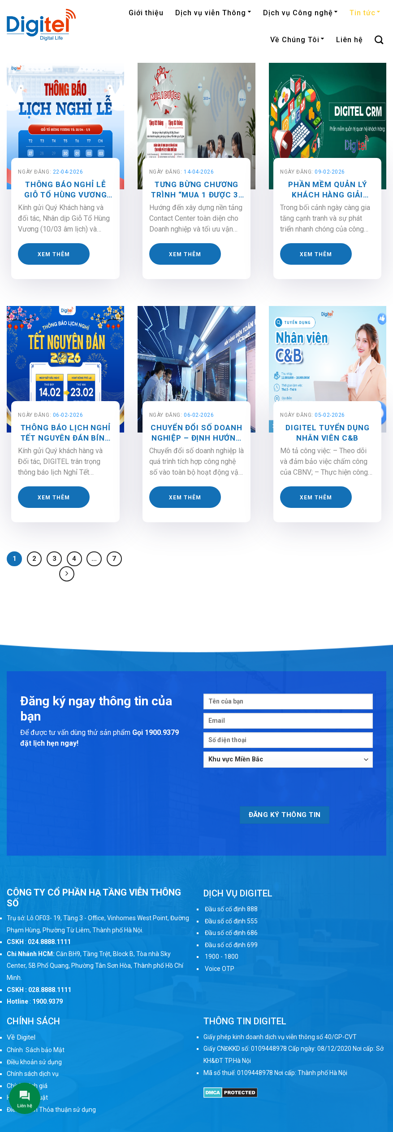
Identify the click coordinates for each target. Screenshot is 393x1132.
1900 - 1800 (221, 956)
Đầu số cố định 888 (231, 909)
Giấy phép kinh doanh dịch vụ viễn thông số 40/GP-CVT (280, 1036)
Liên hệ (349, 39)
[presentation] (271, 788)
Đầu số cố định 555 (231, 921)
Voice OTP (219, 968)
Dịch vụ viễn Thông (213, 13)
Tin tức (365, 13)
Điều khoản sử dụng (34, 1062)
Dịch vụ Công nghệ (300, 13)
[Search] (379, 40)
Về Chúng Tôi (297, 39)
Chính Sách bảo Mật (36, 1049)
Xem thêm (54, 254)
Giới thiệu (146, 13)
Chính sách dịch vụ (33, 1073)
